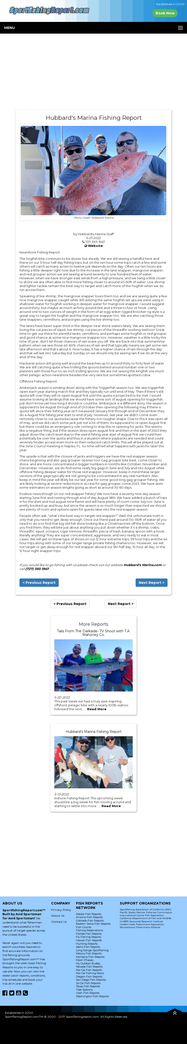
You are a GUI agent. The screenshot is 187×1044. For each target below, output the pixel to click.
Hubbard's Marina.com (143, 565)
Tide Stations (84, 989)
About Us (57, 915)
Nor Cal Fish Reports (89, 970)
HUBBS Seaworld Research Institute (141, 921)
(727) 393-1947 (37, 569)
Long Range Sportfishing (92, 950)
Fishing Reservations (89, 930)
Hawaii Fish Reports (89, 940)
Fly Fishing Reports (88, 937)
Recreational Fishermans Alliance (140, 927)
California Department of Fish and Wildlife (145, 918)
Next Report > (151, 582)
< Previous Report (39, 582)
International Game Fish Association (142, 915)
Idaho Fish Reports (88, 947)
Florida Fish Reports (89, 933)
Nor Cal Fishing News (90, 973)
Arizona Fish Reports (89, 917)
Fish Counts (83, 927)
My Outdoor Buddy (88, 963)
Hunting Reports (87, 943)
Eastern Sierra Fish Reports (93, 923)
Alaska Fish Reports (88, 914)
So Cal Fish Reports (88, 983)
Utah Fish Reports (87, 993)
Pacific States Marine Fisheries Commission (146, 912)
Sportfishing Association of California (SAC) (145, 909)
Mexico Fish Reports (89, 953)
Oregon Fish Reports (89, 976)
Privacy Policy (61, 910)
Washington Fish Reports (92, 996)
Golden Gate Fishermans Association (142, 924)
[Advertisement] (93, 71)
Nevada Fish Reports (89, 966)
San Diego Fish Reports (91, 979)
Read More (96, 709)
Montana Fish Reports (90, 957)
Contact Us (59, 921)
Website (95, 246)
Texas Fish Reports (88, 986)
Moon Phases (84, 960)
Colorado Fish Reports (90, 920)
